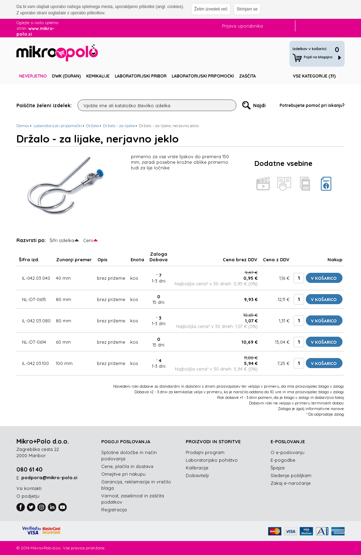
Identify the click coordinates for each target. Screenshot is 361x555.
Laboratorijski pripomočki (203, 76)
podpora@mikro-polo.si (49, 477)
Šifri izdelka (62, 240)
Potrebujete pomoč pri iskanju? (312, 105)
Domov (22, 125)
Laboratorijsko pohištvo (212, 460)
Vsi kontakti (29, 488)
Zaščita (247, 76)
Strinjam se (247, 9)
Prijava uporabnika (242, 26)
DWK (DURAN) (66, 76)
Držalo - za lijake (119, 125)
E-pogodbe (283, 460)
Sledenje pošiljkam (291, 475)
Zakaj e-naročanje (291, 483)
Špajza (278, 467)
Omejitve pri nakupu (123, 474)
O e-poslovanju (287, 452)
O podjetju (27, 496)
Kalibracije (197, 467)
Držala (92, 125)
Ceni (88, 240)
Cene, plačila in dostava (127, 466)
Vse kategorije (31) (314, 76)
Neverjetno (33, 76)
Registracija (114, 509)
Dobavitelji (197, 475)
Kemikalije (98, 76)
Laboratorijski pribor (141, 76)
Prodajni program (205, 452)
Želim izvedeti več (210, 9)
